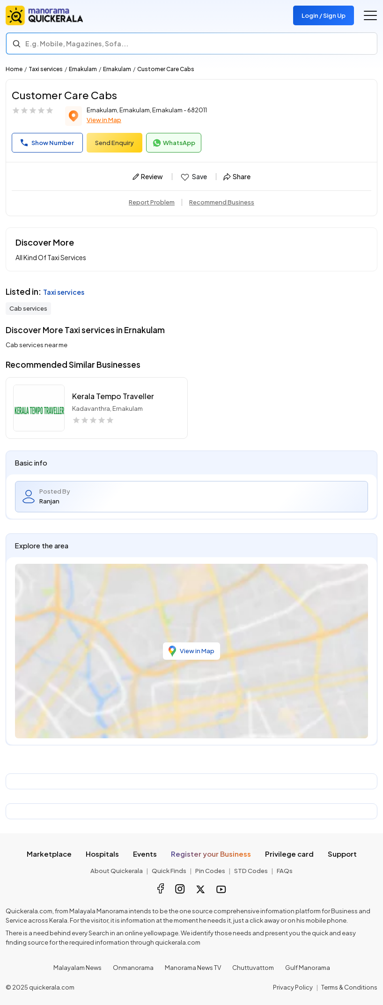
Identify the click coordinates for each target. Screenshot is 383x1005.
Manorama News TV (193, 967)
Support (342, 853)
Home (14, 69)
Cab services (28, 308)
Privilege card (289, 853)
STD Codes (251, 870)
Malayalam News (77, 967)
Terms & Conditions (349, 987)
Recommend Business (221, 202)
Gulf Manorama (307, 967)
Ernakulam (83, 69)
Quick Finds (169, 870)
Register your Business (211, 853)
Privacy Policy (293, 987)
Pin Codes (210, 870)
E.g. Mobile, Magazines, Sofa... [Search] (76, 43)
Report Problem (152, 202)
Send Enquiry (114, 142)
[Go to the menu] (370, 15)
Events (145, 853)
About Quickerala (116, 870)
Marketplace (49, 853)
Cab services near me (36, 345)
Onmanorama (133, 967)
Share (236, 176)
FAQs (285, 870)
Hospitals (102, 853)
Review (148, 176)
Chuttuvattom (253, 967)
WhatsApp (173, 143)
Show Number (47, 142)
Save (193, 177)
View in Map (104, 120)
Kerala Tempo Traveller (113, 396)
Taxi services (46, 69)
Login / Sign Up (324, 15)
